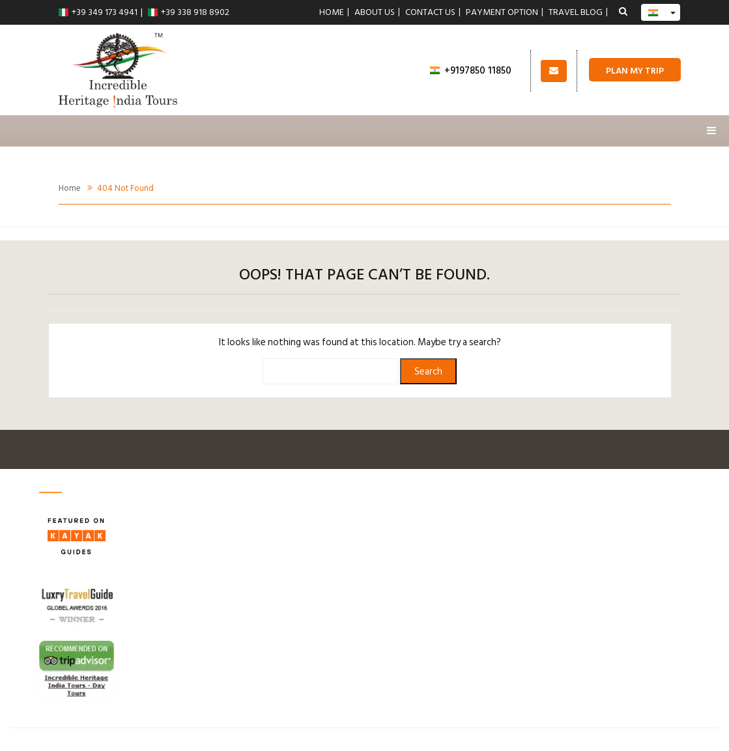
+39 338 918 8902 (188, 12)
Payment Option (502, 12)
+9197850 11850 (470, 71)
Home (331, 12)
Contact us (430, 12)
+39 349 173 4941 (98, 12)
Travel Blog (576, 12)
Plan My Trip (635, 70)
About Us (374, 12)
